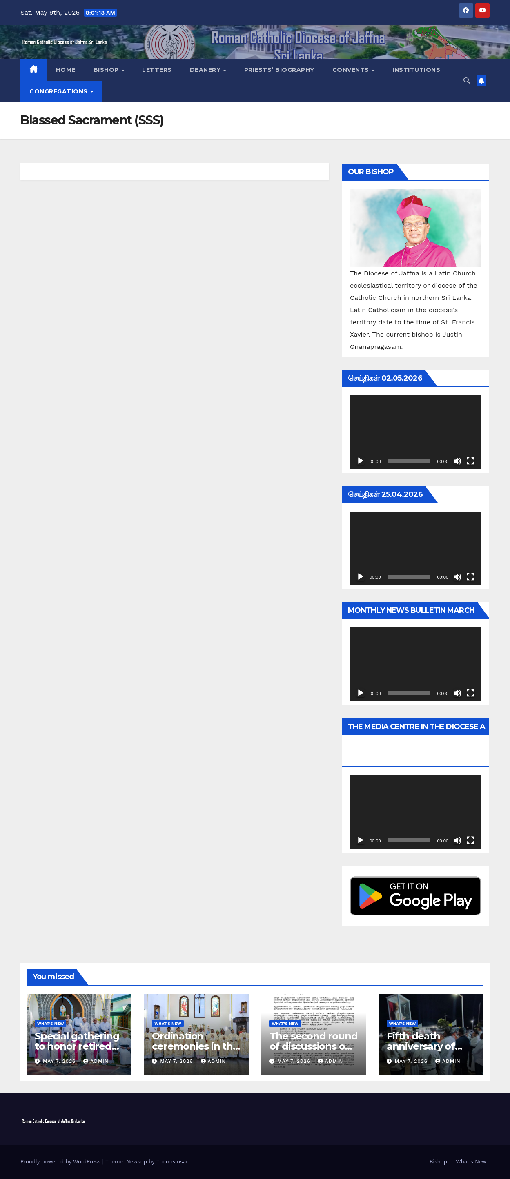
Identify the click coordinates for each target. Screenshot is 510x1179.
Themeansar (172, 1162)
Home (66, 69)
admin (96, 1061)
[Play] (360, 461)
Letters (157, 69)
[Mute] (457, 461)
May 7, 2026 (60, 1061)
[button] (466, 80)
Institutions (416, 69)
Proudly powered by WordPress (61, 1162)
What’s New (471, 1162)
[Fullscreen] (470, 461)
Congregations (59, 91)
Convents (351, 69)
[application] (415, 432)
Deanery (206, 69)
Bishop (107, 69)
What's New (50, 1023)
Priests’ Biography (279, 69)
